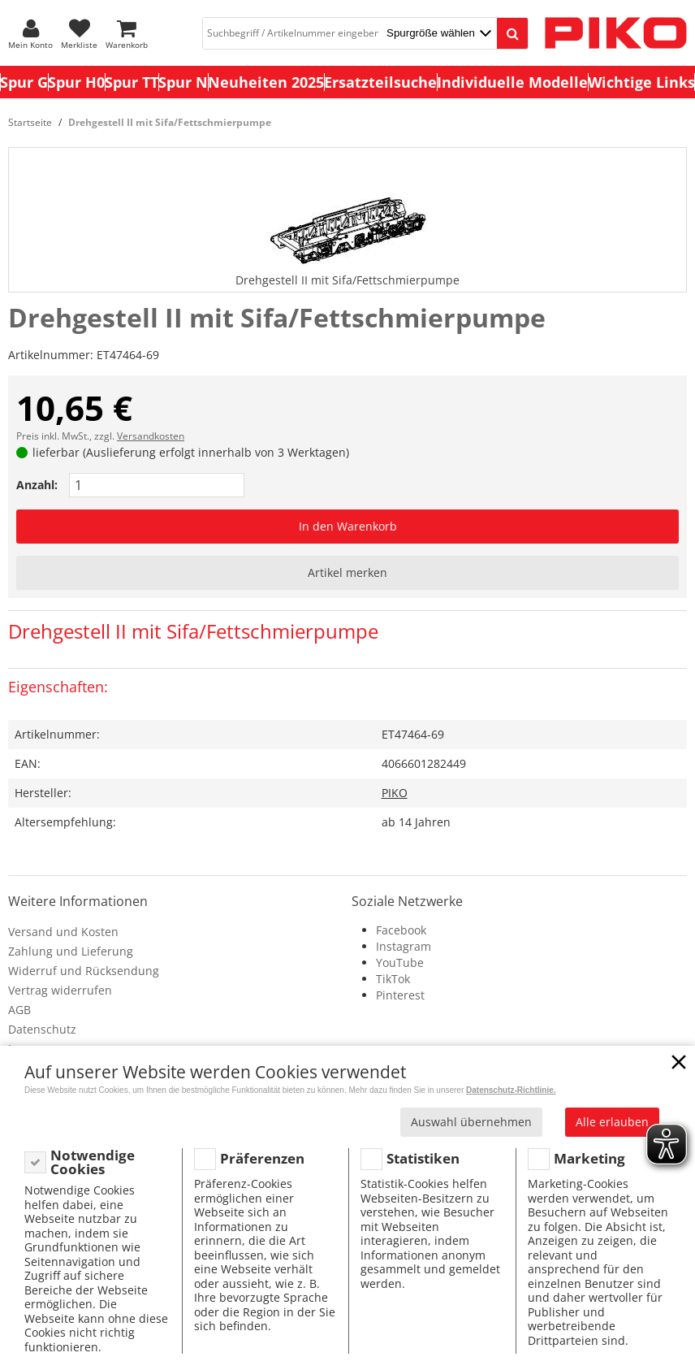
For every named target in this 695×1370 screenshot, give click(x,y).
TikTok (393, 978)
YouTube (400, 962)
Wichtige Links (641, 82)
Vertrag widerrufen (60, 990)
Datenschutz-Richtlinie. (511, 1090)
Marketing (589, 1158)
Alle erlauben (612, 1121)
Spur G (24, 82)
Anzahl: (37, 484)
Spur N (183, 82)
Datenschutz (42, 1029)
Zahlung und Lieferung (70, 951)
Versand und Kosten (63, 931)
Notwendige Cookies (92, 1162)
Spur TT (131, 82)
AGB (19, 1009)
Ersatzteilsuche (380, 82)
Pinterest (400, 995)
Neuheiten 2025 (266, 82)
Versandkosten (150, 436)
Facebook (401, 930)
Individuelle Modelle (512, 82)
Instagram (403, 946)
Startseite (30, 122)
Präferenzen (262, 1158)
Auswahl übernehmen (471, 1121)
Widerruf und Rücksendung (83, 970)
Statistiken (423, 1158)
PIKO (395, 792)
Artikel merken (347, 572)
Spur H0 (76, 82)
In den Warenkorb (348, 526)
